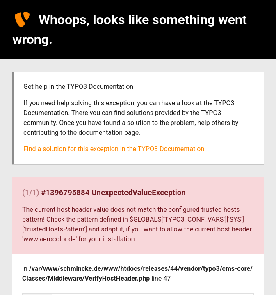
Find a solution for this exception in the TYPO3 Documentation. (114, 149)
